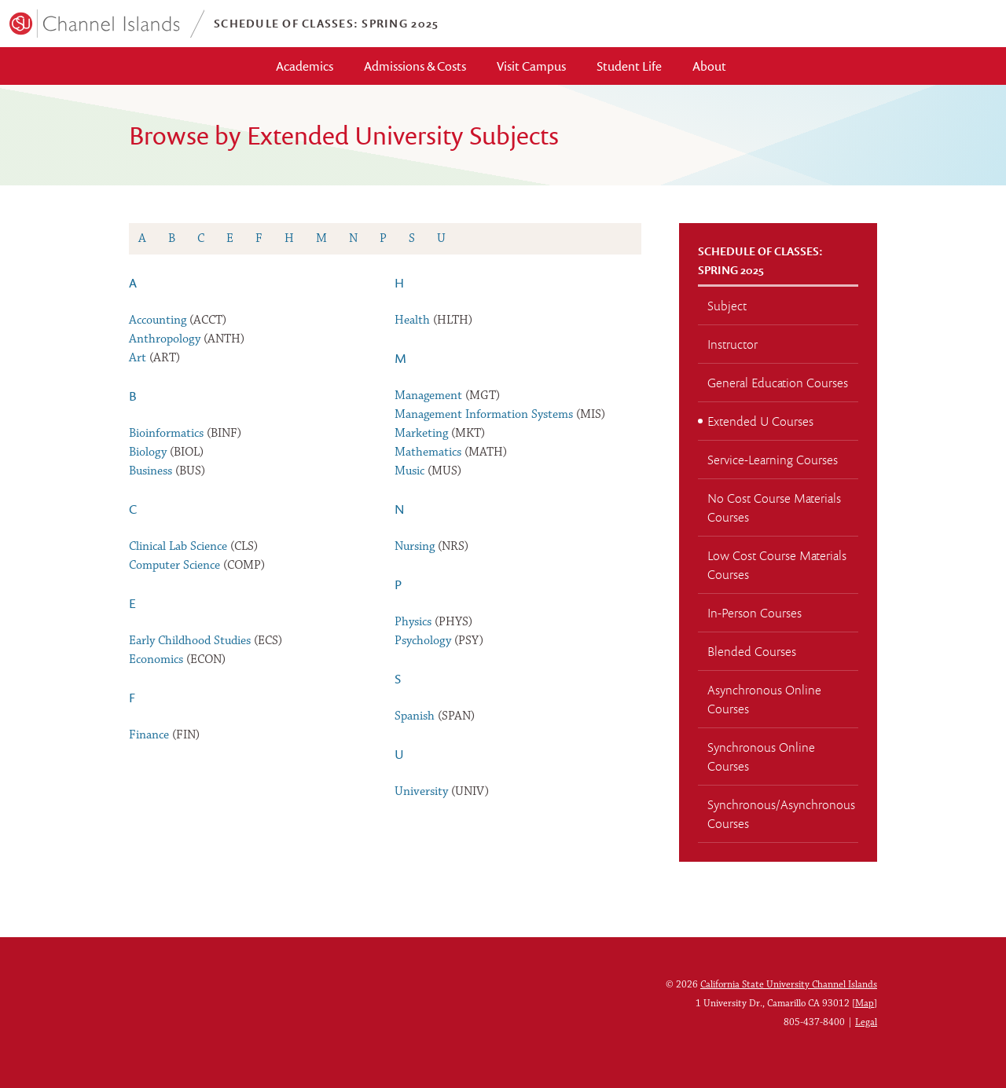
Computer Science (174, 565)
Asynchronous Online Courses (764, 699)
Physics (413, 622)
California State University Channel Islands (788, 985)
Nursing (415, 546)
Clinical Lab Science (178, 546)
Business (150, 471)
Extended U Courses (760, 421)
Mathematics (428, 452)
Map (864, 1003)
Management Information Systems (484, 414)
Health (412, 320)
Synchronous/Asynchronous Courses (781, 814)
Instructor (732, 344)
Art (137, 358)
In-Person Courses (754, 612)
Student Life (629, 66)
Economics (156, 660)
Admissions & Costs (415, 66)
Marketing (421, 433)
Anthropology (164, 339)
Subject (727, 305)
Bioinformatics (166, 433)
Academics (304, 66)
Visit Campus (531, 66)
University (421, 792)
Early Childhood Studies (190, 641)
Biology (148, 452)
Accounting (157, 320)
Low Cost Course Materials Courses (776, 565)
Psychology (423, 641)
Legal (866, 1022)
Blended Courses (751, 651)
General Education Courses (777, 382)
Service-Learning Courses (772, 459)
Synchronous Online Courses (761, 756)
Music (409, 471)
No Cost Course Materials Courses (774, 507)
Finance (149, 735)
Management (428, 396)
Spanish (415, 716)
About (709, 66)
